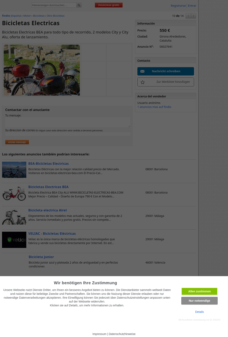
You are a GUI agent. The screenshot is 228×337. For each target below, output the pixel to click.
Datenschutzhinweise (122, 334)
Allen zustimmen (199, 291)
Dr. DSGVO (215, 320)
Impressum (99, 334)
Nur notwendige (199, 300)
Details (199, 311)
